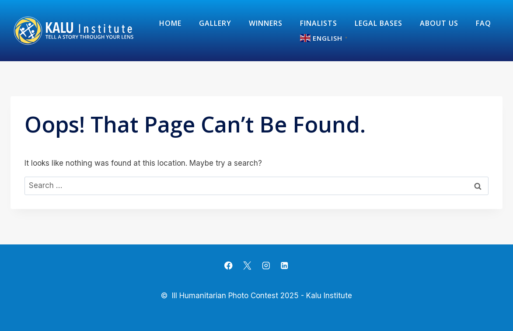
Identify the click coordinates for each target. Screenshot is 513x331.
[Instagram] (266, 266)
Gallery (215, 23)
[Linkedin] (284, 266)
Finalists (318, 23)
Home (170, 23)
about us (439, 23)
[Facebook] (228, 266)
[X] (247, 266)
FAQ (483, 23)
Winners (266, 23)
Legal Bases (378, 23)
